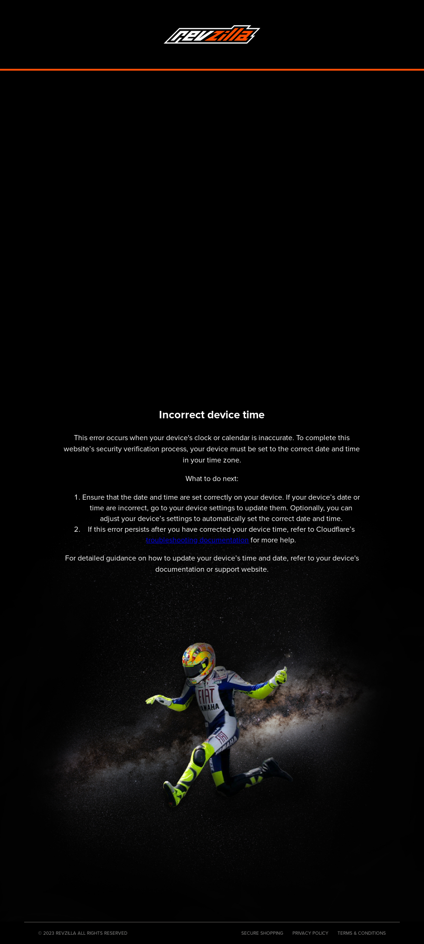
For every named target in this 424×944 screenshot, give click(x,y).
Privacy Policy (310, 933)
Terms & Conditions (362, 933)
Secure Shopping (262, 933)
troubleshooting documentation (197, 540)
